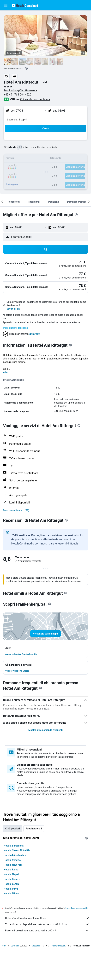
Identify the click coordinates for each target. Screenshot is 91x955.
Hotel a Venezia (12, 860)
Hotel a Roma (11, 869)
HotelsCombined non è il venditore (47, 918)
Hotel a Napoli (11, 874)
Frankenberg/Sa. (58, 946)
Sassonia (36, 946)
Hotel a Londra (12, 884)
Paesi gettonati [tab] (34, 828)
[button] (6, 5)
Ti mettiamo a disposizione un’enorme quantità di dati (47, 924)
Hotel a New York (13, 864)
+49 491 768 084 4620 (17, 94)
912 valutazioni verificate (35, 99)
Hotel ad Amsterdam (15, 855)
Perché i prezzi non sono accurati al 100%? (47, 930)
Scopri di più (13, 308)
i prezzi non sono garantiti (76, 908)
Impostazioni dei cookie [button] (15, 327)
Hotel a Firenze (12, 879)
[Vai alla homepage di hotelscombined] (25, 5)
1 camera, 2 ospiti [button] (17, 119)
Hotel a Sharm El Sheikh (17, 850)
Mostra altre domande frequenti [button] (45, 730)
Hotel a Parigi (11, 888)
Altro (5, 372)
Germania (15, 946)
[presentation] (26, 68)
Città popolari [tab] (12, 828)
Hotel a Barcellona (13, 845)
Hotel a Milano (11, 893)
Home (3, 946)
